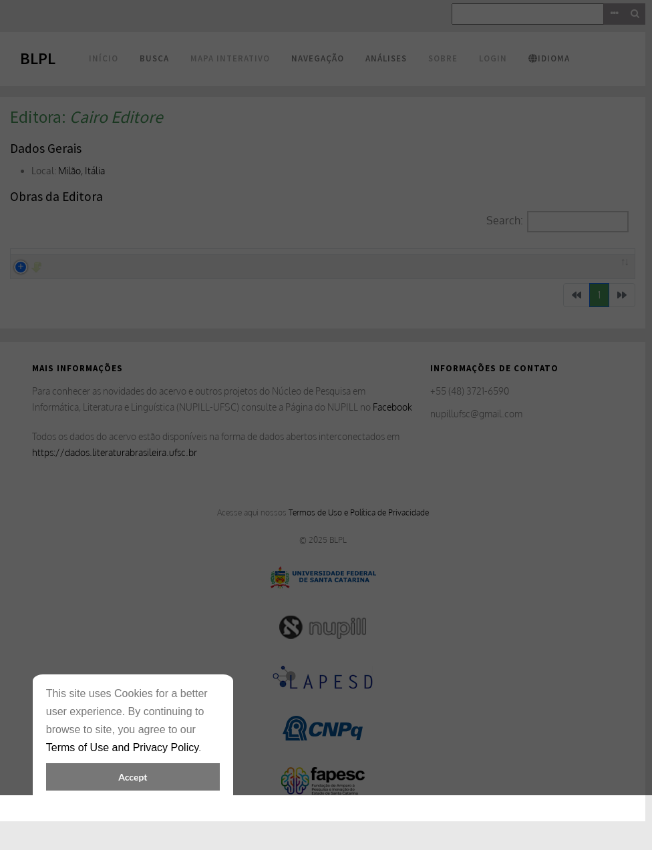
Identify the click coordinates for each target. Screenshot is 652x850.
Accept (132, 777)
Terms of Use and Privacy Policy (122, 747)
